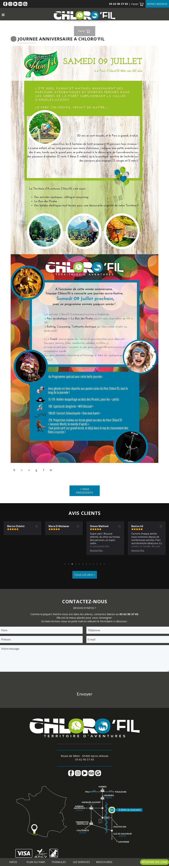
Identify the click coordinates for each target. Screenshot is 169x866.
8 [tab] (90, 564)
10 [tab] (97, 564)
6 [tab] (83, 564)
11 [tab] (100, 564)
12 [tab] (104, 564)
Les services (81, 862)
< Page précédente (84, 490)
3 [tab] (72, 564)
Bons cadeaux (157, 4)
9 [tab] (93, 564)
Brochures (104, 862)
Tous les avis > (84, 575)
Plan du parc (35, 862)
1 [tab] (65, 564)
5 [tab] (79, 564)
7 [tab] (86, 564)
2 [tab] (68, 564)
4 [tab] (75, 564)
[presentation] (85, 681)
